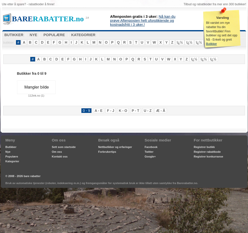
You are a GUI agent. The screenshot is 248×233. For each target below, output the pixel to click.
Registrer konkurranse (208, 156)
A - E (98, 111)
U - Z (148, 111)
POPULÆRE (54, 35)
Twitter (149, 151)
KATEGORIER (83, 35)
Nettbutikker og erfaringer (115, 146)
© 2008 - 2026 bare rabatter (23, 176)
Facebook (151, 146)
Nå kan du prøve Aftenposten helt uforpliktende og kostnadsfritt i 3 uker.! (143, 21)
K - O (123, 111)
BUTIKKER (14, 35)
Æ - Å (160, 111)
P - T (135, 111)
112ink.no (36, 89)
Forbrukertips (107, 151)
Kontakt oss (60, 156)
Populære (12, 156)
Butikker (211, 44)
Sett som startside (64, 146)
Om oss (57, 151)
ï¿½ (180, 42)
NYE (33, 35)
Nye (8, 151)
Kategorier (12, 161)
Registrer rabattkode (207, 151)
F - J (110, 111)
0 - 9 (86, 111)
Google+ (150, 156)
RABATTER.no (48, 19)
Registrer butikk (204, 146)
